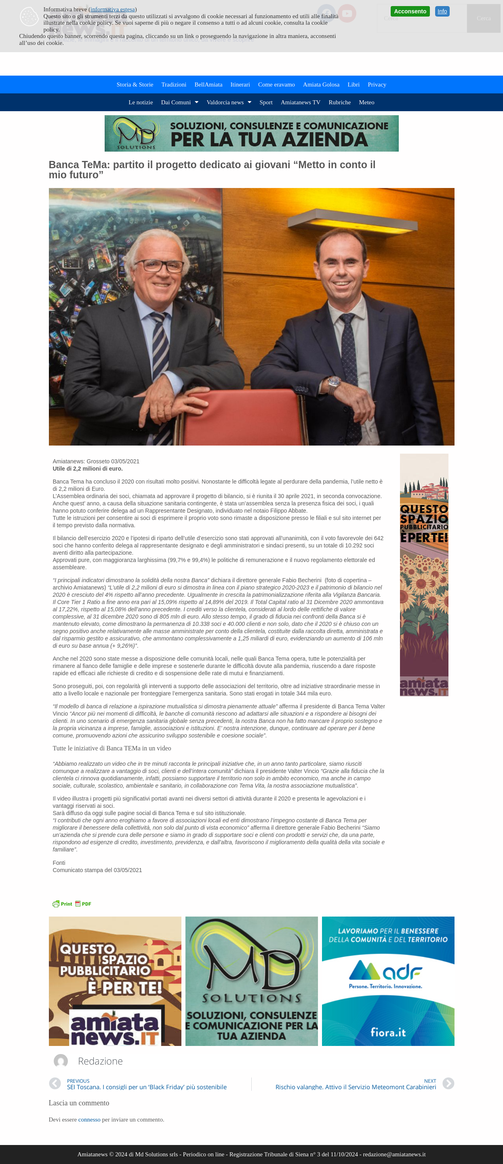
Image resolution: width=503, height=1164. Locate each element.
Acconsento (410, 11)
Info (442, 11)
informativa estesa (112, 9)
